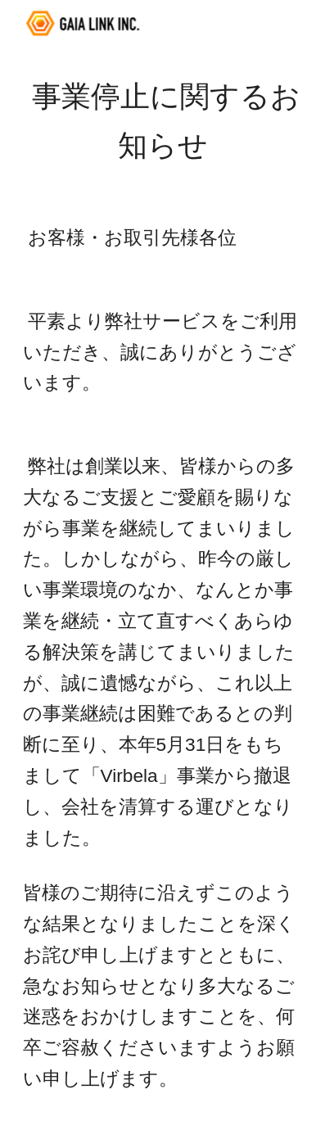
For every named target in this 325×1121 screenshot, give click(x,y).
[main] (162, 121)
